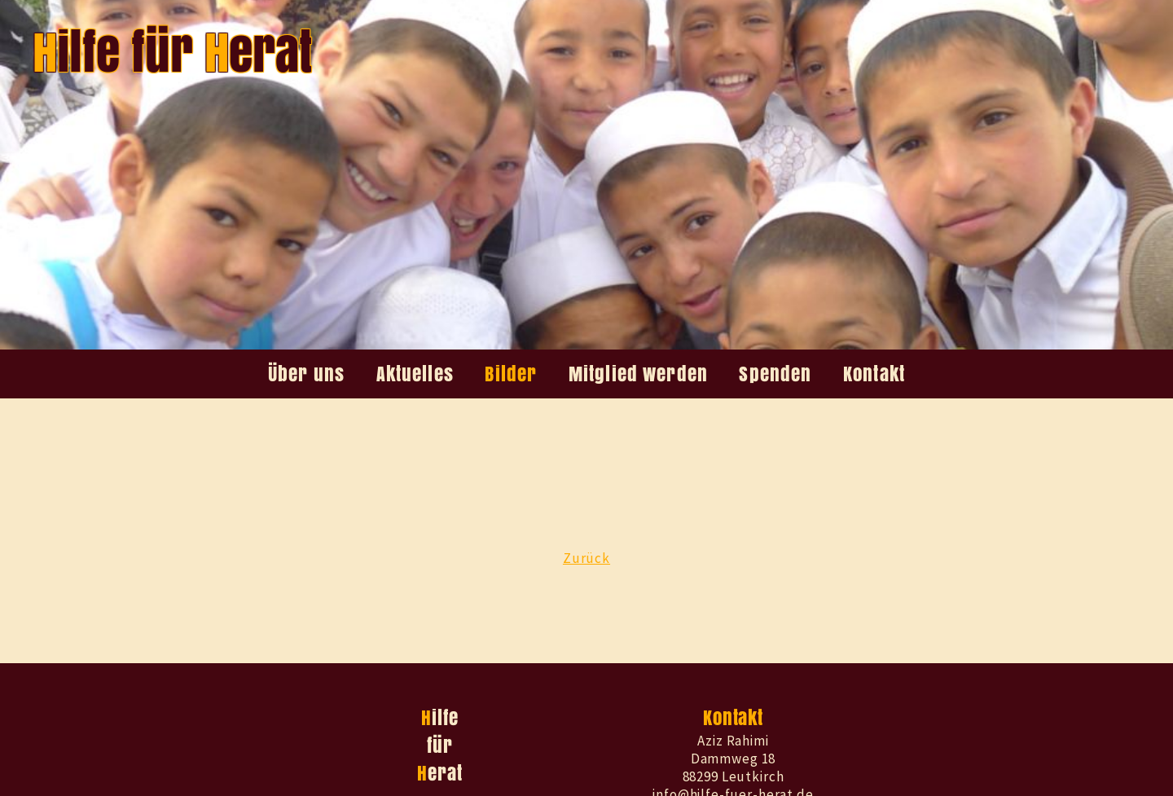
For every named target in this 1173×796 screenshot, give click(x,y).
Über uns (306, 374)
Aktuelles (415, 374)
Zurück (586, 558)
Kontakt (874, 374)
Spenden (775, 374)
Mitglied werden (638, 374)
